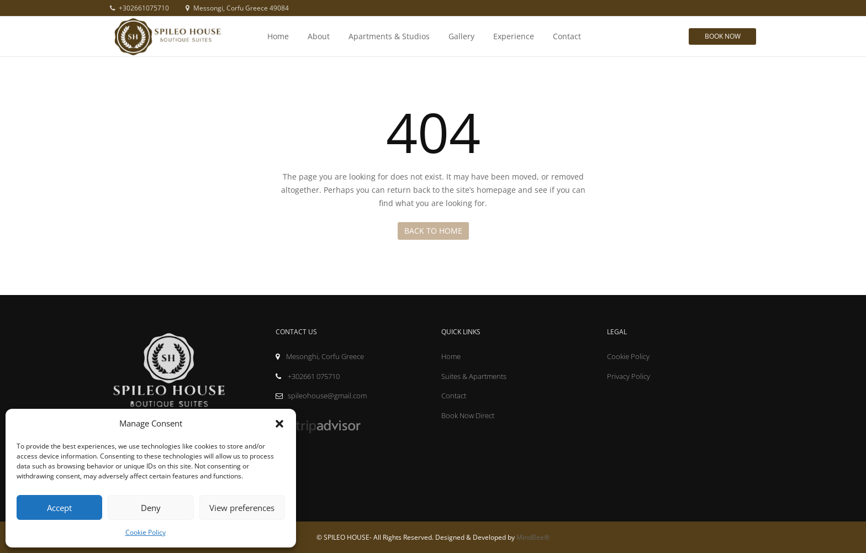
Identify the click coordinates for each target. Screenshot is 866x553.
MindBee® (533, 537)
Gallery (461, 36)
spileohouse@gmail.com (321, 396)
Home (278, 36)
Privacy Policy (628, 376)
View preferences (241, 507)
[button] (279, 423)
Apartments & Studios (389, 36)
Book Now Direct (467, 415)
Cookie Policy (145, 532)
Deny (151, 507)
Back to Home (433, 230)
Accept (59, 507)
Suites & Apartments (473, 376)
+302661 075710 (308, 376)
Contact (567, 36)
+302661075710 (139, 8)
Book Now (723, 36)
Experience (513, 36)
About (319, 36)
